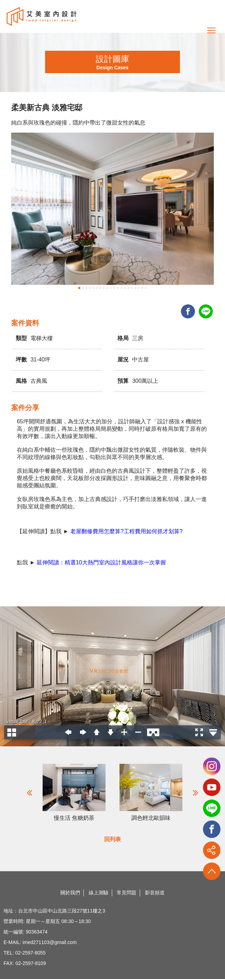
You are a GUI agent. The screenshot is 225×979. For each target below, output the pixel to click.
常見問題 (126, 892)
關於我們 (70, 892)
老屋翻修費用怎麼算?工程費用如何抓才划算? (126, 531)
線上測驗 (98, 892)
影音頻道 (155, 892)
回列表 (112, 839)
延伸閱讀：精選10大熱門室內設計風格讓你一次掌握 (101, 562)
